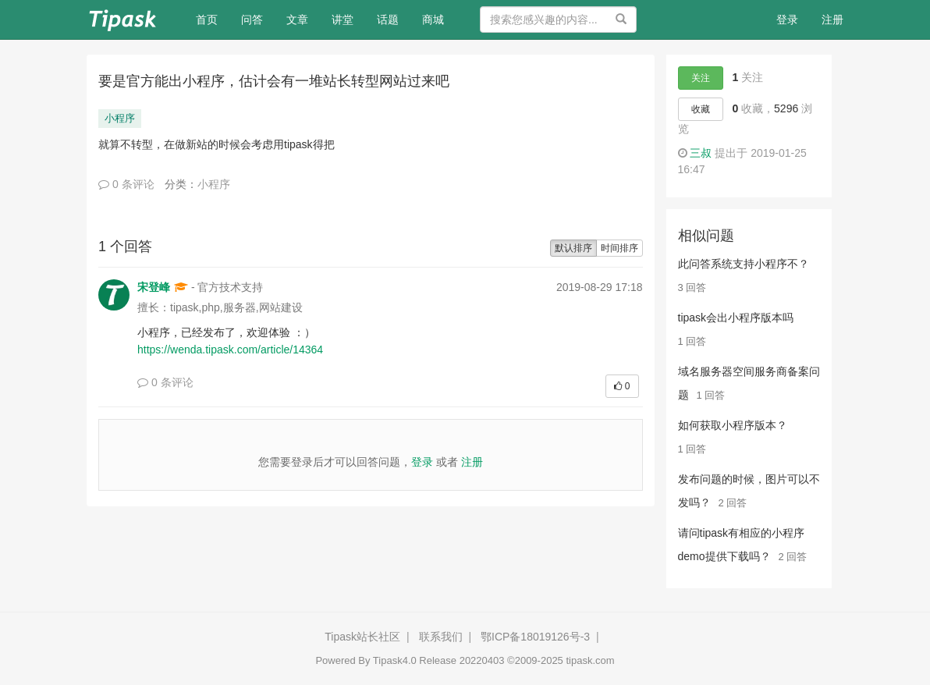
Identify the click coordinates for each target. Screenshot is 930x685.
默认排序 (573, 248)
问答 (252, 19)
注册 (832, 19)
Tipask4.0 (395, 660)
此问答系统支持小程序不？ (743, 263)
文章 (297, 19)
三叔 (701, 153)
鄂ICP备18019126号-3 (535, 636)
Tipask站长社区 (362, 636)
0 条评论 (126, 184)
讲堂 (342, 19)
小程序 (120, 118)
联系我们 (441, 636)
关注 (700, 78)
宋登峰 (153, 287)
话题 (388, 19)
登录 (787, 19)
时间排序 (619, 248)
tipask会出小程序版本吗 (736, 317)
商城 (433, 19)
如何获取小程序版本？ (732, 425)
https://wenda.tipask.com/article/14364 (230, 349)
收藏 (700, 109)
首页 (212, 18)
